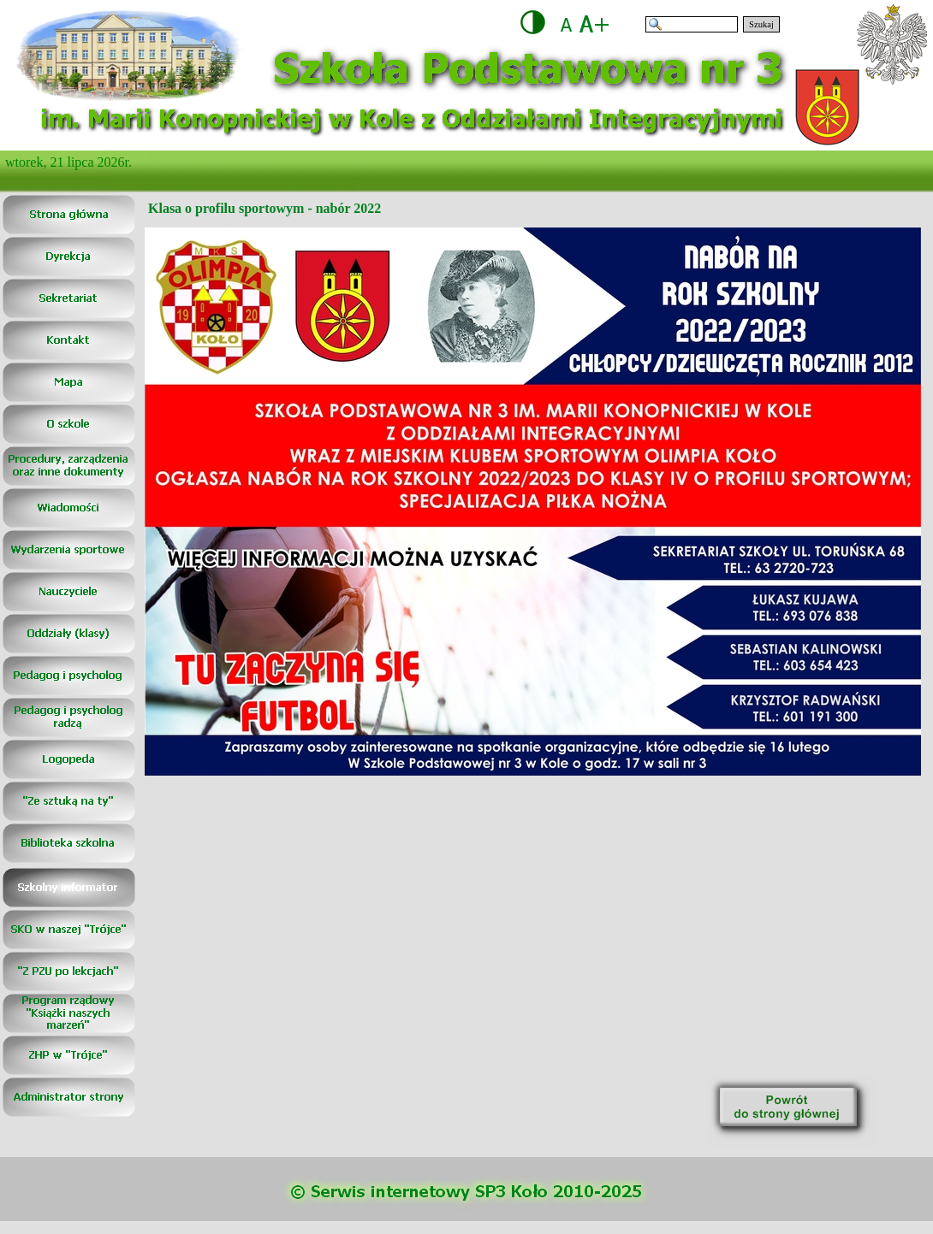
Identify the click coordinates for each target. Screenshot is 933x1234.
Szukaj (761, 24)
